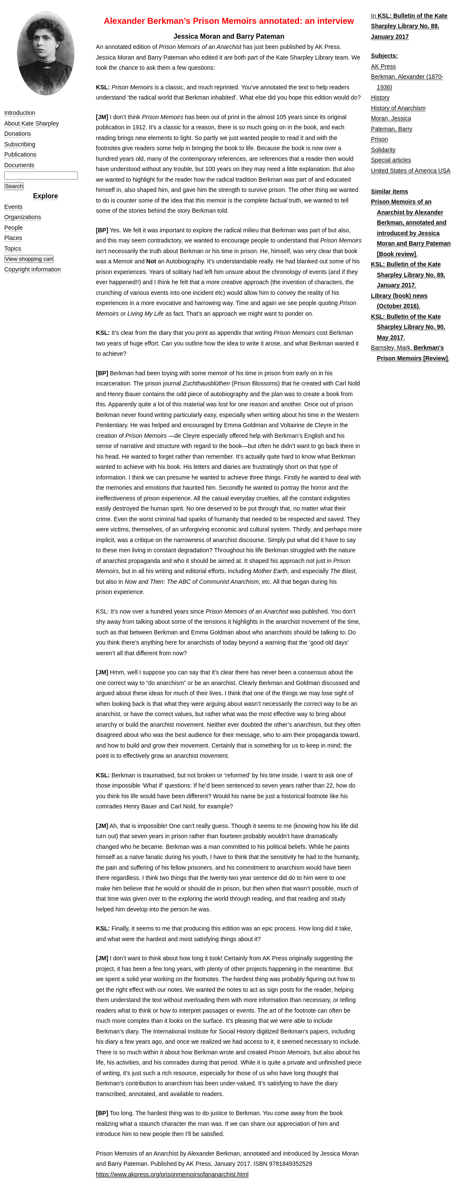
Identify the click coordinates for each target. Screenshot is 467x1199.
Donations (17, 133)
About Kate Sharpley (31, 123)
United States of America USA (410, 170)
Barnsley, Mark (390, 347)
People (13, 227)
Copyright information (32, 269)
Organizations (22, 217)
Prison (379, 139)
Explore (45, 196)
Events (13, 206)
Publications (20, 154)
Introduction (19, 112)
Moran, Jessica (391, 118)
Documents (19, 165)
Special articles (391, 160)
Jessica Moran (197, 36)
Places (13, 237)
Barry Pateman (260, 36)
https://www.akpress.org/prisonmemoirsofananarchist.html (172, 1174)
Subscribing (19, 144)
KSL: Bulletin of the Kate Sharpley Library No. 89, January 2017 (409, 26)
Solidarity (383, 149)
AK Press (383, 66)
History (380, 97)
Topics (12, 248)
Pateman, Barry (391, 129)
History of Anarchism (398, 108)
